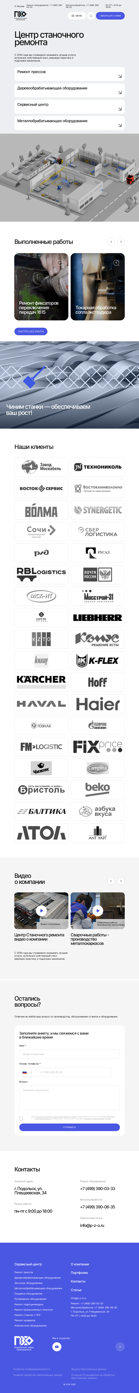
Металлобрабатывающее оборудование (69, 123)
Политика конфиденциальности (31, 1369)
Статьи (76, 1290)
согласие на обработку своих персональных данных (55, 1117)
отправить (69, 1127)
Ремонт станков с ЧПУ (27, 1314)
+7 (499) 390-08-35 (98, 1206)
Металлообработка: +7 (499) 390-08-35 (82, 6)
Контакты (78, 1281)
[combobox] (27, 1072)
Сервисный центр (69, 106)
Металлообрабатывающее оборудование (38, 1288)
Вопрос (23, 1081)
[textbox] (23, 1072)
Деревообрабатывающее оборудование (69, 90)
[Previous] (111, 242)
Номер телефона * (30, 1063)
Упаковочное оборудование (30, 1325)
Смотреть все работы (31, 331)
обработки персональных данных (97, 1119)
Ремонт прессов (69, 74)
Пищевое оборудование (28, 1293)
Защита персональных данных (88, 1369)
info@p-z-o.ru (92, 1225)
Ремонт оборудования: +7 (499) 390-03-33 (45, 6)
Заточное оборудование (28, 1282)
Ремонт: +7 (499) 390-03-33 (87, 1302)
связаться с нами (110, 15)
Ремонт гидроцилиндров (28, 1304)
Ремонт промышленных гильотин (33, 1309)
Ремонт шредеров (24, 1320)
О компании (80, 1264)
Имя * (22, 1045)
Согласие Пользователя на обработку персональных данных (93, 1376)
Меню (77, 15)
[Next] (121, 242)
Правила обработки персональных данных (38, 1374)
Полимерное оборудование (30, 1298)
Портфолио (79, 1273)
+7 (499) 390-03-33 (98, 1188)
